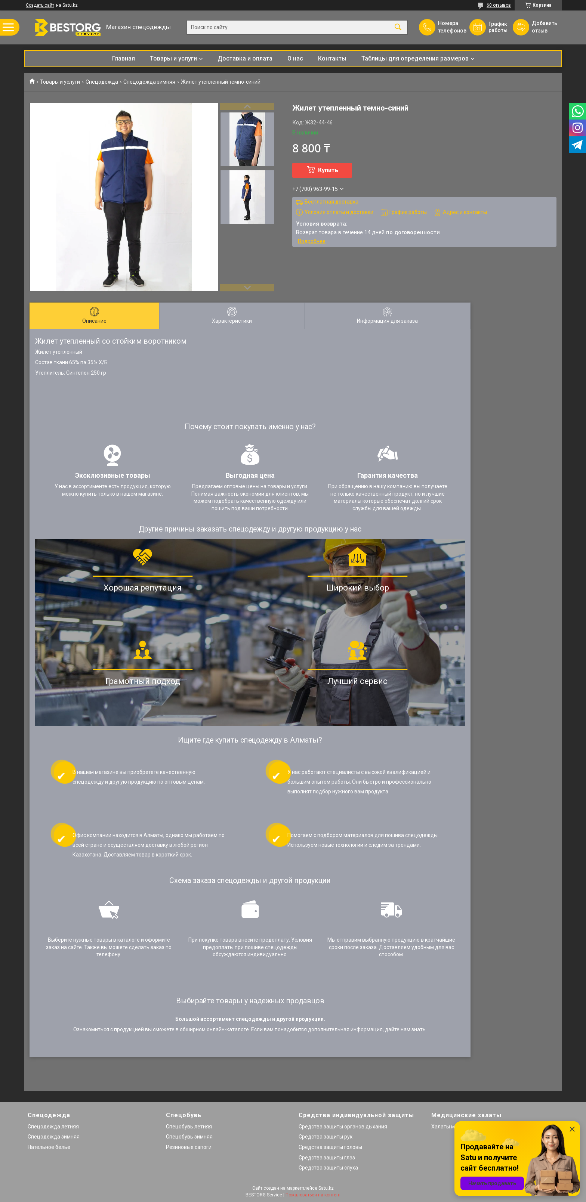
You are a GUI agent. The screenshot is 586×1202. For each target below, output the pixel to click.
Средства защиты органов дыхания (343, 1127)
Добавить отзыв (544, 27)
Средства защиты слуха (328, 1168)
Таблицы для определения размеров (415, 58)
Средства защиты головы (330, 1147)
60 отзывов (499, 5)
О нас (295, 58)
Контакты (332, 58)
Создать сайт (40, 5)
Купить (328, 170)
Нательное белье (49, 1147)
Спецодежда (102, 82)
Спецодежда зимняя (149, 82)
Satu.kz (326, 1188)
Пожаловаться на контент (313, 1195)
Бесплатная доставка (331, 202)
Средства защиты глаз (327, 1158)
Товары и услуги (173, 58)
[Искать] (398, 27)
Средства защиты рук (325, 1137)
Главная (123, 58)
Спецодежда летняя (53, 1127)
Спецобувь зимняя (189, 1137)
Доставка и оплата (245, 58)
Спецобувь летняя (189, 1127)
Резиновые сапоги (189, 1147)
